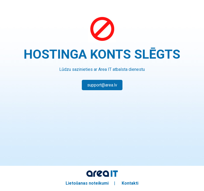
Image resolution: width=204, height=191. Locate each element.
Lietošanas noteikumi (87, 183)
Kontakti (130, 183)
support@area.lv (102, 85)
